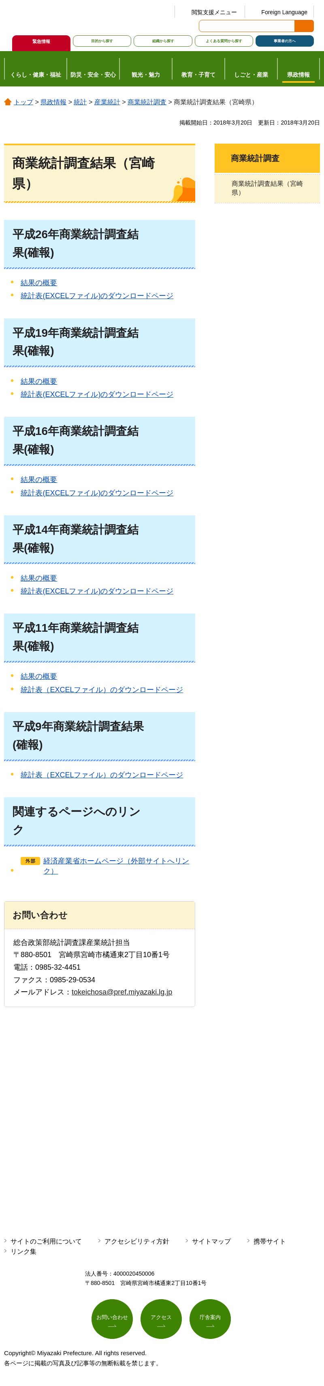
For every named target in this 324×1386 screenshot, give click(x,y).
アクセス (161, 1318)
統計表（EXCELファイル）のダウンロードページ (102, 690)
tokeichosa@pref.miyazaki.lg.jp (122, 992)
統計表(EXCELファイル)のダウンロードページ (97, 296)
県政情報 (53, 102)
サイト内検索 (206, 26)
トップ (23, 102)
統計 (80, 102)
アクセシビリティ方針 (136, 1241)
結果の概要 (39, 283)
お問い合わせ (112, 1318)
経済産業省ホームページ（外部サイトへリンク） (116, 866)
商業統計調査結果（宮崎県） (267, 188)
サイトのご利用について (46, 1241)
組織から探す (163, 41)
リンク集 (23, 1251)
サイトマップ (211, 1241)
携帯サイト (270, 1241)
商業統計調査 (147, 102)
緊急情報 (41, 41)
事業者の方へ (285, 41)
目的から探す (102, 41)
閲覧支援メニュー (214, 12)
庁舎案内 (210, 1318)
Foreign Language (284, 12)
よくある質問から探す (224, 41)
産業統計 (107, 102)
